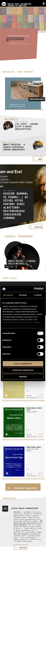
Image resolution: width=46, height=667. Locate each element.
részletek (22, 548)
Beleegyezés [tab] (8, 295)
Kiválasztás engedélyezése (23, 370)
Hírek (40, 159)
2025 (27, 391)
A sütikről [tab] (38, 295)
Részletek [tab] (23, 295)
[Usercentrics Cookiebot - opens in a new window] (33, 288)
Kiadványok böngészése (25, 488)
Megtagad (23, 377)
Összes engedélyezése (23, 364)
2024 (27, 430)
